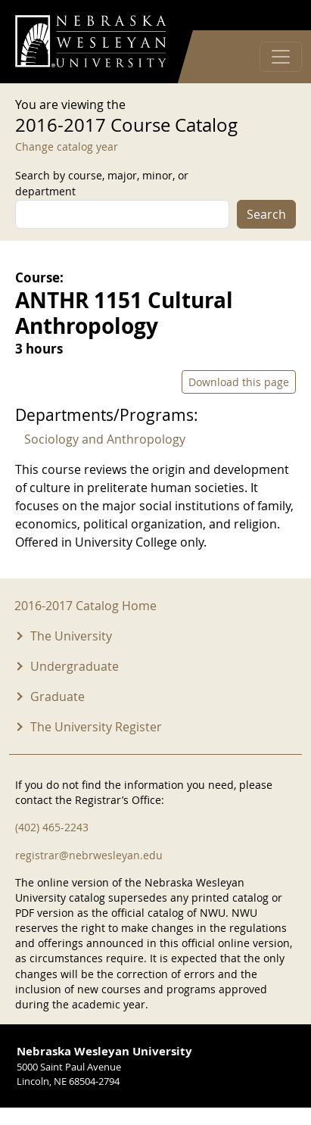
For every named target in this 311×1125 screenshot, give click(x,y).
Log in (276, 15)
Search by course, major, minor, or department (101, 183)
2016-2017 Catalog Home (85, 605)
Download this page (238, 382)
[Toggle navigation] (281, 57)
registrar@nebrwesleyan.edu (89, 855)
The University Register (96, 726)
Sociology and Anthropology (104, 439)
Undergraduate (74, 666)
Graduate (57, 696)
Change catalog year (66, 146)
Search (266, 214)
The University (71, 636)
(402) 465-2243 (52, 827)
